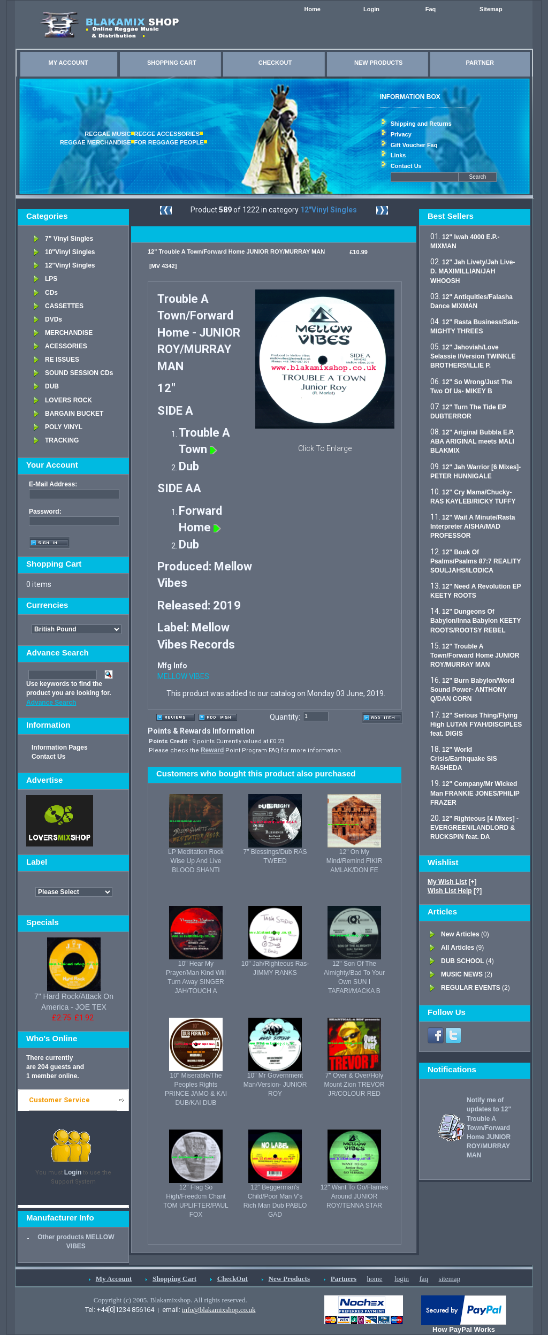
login (401, 1279)
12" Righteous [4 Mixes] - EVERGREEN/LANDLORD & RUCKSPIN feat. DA (474, 828)
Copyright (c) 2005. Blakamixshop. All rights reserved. (170, 1300)
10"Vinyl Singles (70, 252)
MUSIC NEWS (462, 974)
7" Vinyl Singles (69, 238)
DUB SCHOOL (462, 961)
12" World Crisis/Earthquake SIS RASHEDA (463, 759)
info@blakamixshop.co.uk (219, 1310)
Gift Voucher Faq (414, 145)
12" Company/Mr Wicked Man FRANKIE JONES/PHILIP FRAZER (474, 793)
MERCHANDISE (69, 333)
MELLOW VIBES (183, 676)
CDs (51, 292)
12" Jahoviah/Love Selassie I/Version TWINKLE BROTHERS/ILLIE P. (472, 356)
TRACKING (62, 440)
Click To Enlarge (325, 448)
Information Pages (60, 747)
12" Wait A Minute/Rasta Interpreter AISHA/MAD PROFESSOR (472, 526)
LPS (51, 279)
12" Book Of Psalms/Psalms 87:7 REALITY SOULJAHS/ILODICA (475, 561)
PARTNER (480, 62)
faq (423, 1279)
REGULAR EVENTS (470, 987)
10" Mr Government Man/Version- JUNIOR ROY (275, 1084)
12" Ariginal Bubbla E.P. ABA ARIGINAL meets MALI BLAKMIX (472, 441)
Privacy (401, 134)
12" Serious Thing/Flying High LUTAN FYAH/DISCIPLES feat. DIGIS (476, 724)
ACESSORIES (66, 346)
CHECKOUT (275, 62)
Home (312, 9)
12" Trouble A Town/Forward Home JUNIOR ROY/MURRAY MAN (474, 655)
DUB (52, 386)
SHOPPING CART (171, 62)
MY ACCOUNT (68, 62)
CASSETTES (64, 306)
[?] (455, 891)
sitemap (449, 1279)
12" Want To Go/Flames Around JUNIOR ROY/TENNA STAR (354, 1196)
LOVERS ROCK (68, 400)
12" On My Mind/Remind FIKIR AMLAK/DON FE (354, 861)
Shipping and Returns (421, 123)
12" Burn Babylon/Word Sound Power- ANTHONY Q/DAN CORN (472, 690)
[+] (452, 882)
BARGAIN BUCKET (74, 413)
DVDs (53, 319)
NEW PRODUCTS (378, 62)
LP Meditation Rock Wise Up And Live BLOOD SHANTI (196, 861)
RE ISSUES (62, 359)
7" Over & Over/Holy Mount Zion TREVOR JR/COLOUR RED (354, 1084)
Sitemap (491, 9)
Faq (430, 9)
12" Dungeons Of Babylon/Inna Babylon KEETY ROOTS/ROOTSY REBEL (475, 621)
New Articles (460, 934)
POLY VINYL (63, 427)
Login (371, 9)
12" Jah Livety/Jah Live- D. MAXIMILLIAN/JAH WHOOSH (472, 271)
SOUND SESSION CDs (79, 373)
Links (398, 155)
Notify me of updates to (489, 1127)
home (375, 1279)
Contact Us (406, 166)
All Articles (457, 947)
